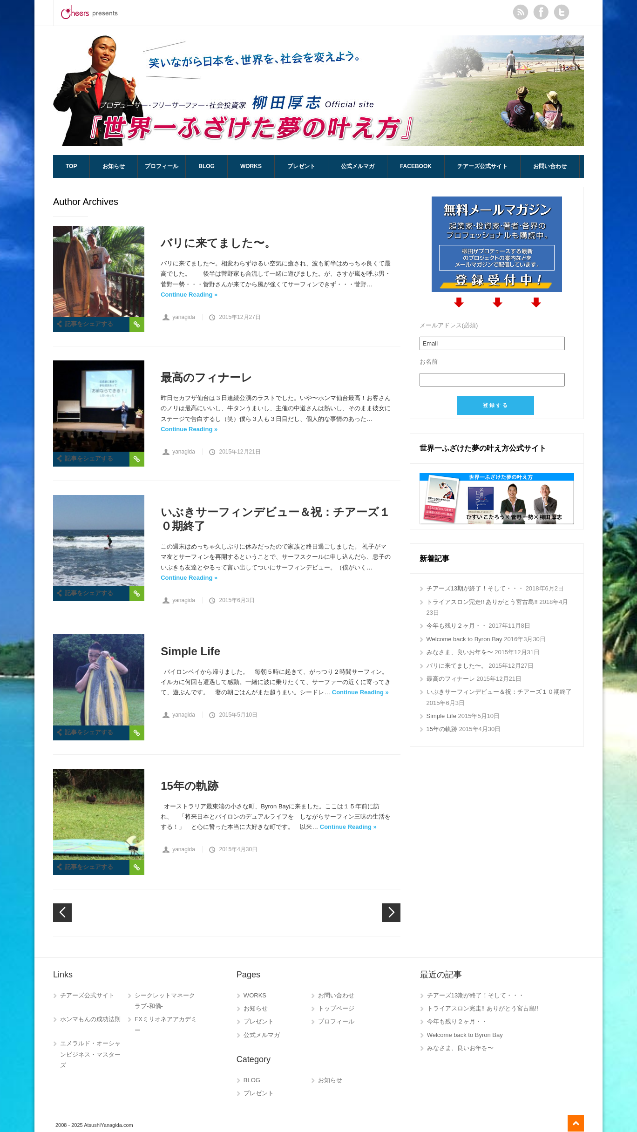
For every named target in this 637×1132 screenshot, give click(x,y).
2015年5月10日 (238, 715)
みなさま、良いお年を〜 (460, 652)
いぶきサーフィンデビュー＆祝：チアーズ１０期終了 (275, 519)
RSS (521, 12)
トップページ (336, 1008)
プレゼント (301, 166)
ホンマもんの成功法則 (90, 1019)
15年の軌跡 (189, 786)
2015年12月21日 (239, 451)
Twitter (561, 12)
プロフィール (161, 166)
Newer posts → (62, 912)
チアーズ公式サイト (482, 166)
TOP (71, 166)
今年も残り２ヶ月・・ (457, 625)
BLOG (206, 166)
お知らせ (113, 166)
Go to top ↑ (576, 1123)
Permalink (136, 324)
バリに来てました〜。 (218, 243)
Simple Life (190, 651)
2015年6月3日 (236, 600)
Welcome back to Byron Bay (464, 639)
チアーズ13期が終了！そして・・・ (475, 588)
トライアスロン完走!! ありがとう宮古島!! (482, 601)
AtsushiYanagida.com (318, 90)
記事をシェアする (89, 323)
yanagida (183, 317)
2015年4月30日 (238, 849)
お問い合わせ (550, 166)
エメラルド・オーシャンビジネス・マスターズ (90, 1054)
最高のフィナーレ (206, 377)
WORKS (251, 166)
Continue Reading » (189, 294)
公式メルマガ (357, 166)
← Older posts (391, 912)
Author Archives (85, 202)
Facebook (541, 12)
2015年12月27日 (239, 317)
